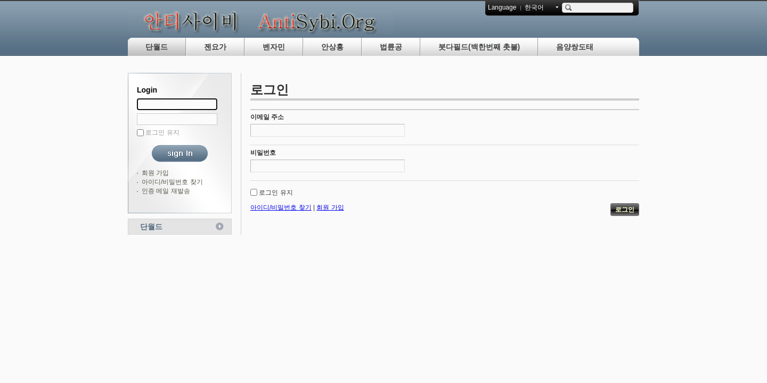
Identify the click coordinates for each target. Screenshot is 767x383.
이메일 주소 (267, 117)
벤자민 (274, 47)
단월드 (156, 47)
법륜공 (391, 47)
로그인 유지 (162, 132)
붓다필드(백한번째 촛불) (479, 47)
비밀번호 (263, 152)
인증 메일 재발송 (166, 191)
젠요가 (215, 47)
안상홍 (332, 47)
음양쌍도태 (574, 47)
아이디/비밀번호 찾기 (172, 182)
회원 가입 (155, 173)
